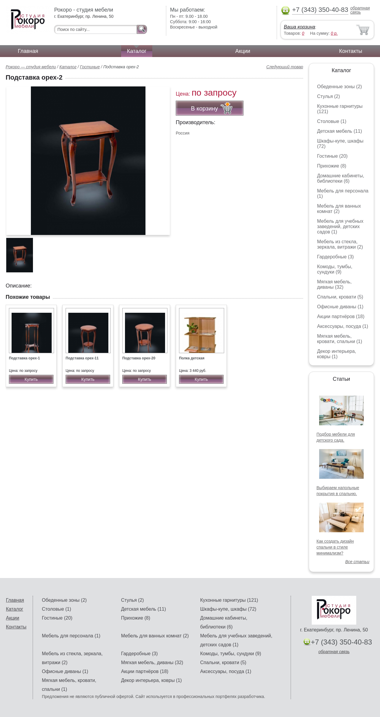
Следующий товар (284, 66)
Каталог (136, 51)
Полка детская (192, 358)
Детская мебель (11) (339, 131)
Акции (242, 51)
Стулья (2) (328, 96)
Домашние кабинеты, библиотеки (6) (340, 178)
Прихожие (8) (331, 165)
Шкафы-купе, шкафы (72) (228, 609)
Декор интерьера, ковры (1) (336, 354)
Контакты (350, 51)
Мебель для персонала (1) (71, 635)
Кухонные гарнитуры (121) (229, 600)
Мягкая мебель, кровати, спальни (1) (339, 339)
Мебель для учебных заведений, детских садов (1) (340, 226)
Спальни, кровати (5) (340, 296)
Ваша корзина (299, 26)
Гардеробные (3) (335, 256)
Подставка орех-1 (24, 358)
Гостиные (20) (332, 156)
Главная (28, 51)
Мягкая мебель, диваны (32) (334, 284)
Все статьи (357, 561)
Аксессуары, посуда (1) (342, 326)
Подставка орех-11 (82, 358)
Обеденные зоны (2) (339, 86)
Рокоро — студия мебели (31, 66)
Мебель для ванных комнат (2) (339, 208)
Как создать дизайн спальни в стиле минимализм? (335, 547)
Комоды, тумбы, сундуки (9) (334, 269)
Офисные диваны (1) (340, 306)
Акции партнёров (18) (341, 316)
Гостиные (90, 66)
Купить (31, 379)
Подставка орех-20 (138, 358)
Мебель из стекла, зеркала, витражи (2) (340, 244)
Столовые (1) (331, 121)
